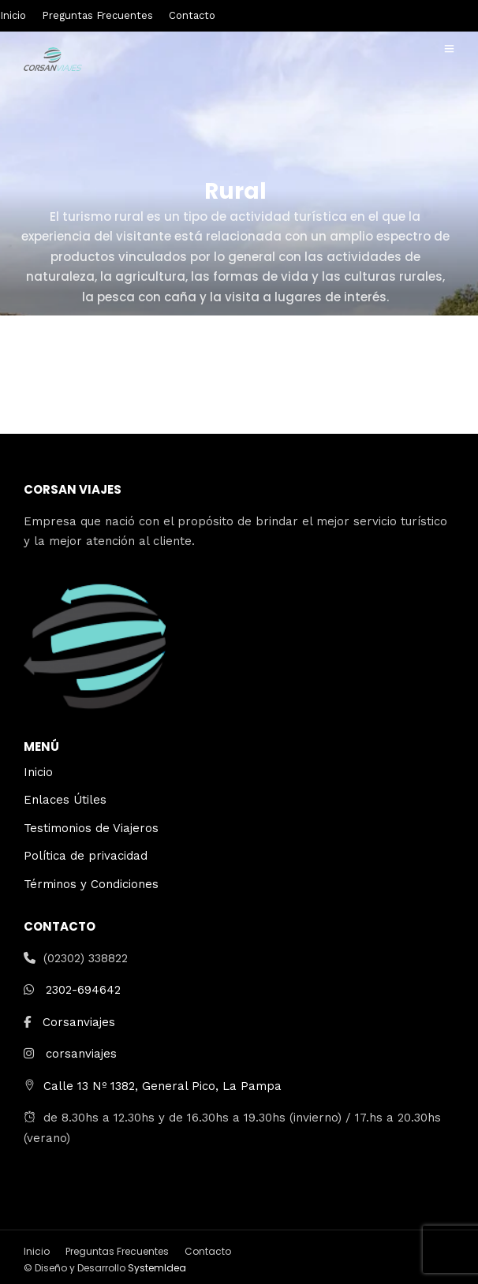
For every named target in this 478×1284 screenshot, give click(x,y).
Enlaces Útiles (65, 800)
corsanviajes (81, 1054)
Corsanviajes (79, 1022)
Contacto (192, 15)
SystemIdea (157, 1268)
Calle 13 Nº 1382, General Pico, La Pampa (162, 1086)
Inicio (13, 15)
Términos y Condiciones (91, 884)
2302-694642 (83, 990)
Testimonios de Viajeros (91, 828)
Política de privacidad (86, 856)
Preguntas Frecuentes (97, 15)
